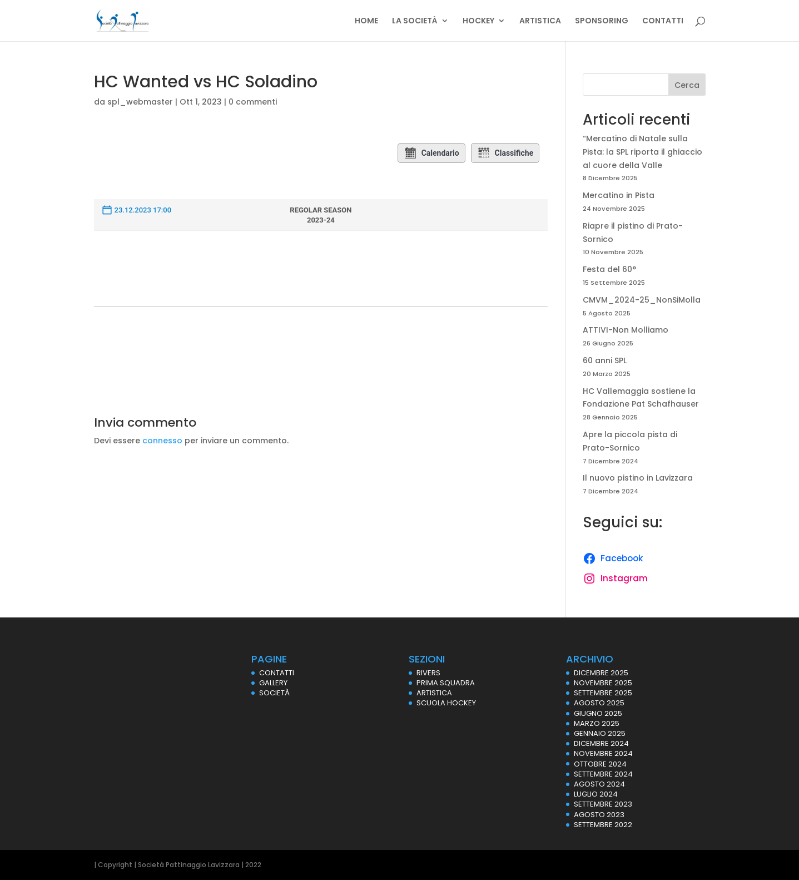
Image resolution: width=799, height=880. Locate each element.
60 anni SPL (605, 360)
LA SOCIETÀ (415, 21)
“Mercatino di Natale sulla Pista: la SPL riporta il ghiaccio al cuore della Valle (642, 152)
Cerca (686, 85)
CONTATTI (662, 21)
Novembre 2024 (603, 753)
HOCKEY (478, 21)
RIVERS (428, 673)
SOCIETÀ (274, 693)
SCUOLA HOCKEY (446, 703)
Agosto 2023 (599, 814)
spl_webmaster (140, 101)
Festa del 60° (609, 269)
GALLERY (273, 683)
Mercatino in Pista (618, 195)
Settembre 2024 (603, 774)
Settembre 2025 (603, 693)
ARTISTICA (540, 21)
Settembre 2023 (603, 804)
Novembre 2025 (603, 683)
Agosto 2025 (599, 703)
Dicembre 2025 (601, 673)
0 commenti (253, 101)
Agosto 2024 (599, 784)
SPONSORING (601, 21)
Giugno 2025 (598, 713)
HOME (366, 21)
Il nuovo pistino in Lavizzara (638, 477)
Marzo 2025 (596, 723)
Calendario (431, 153)
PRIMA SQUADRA (445, 683)
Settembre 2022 (603, 824)
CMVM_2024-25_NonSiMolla (642, 299)
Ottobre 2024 (600, 764)
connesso (162, 440)
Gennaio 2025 (600, 733)
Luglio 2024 (596, 794)
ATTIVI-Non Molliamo (625, 329)
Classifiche (505, 153)
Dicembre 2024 (601, 743)
